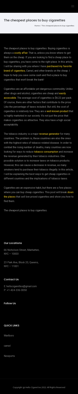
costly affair (20, 52)
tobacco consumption (46, 151)
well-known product (57, 111)
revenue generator (49, 133)
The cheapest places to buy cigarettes (58, 26)
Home (37, 26)
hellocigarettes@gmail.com (21, 286)
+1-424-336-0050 (17, 290)
